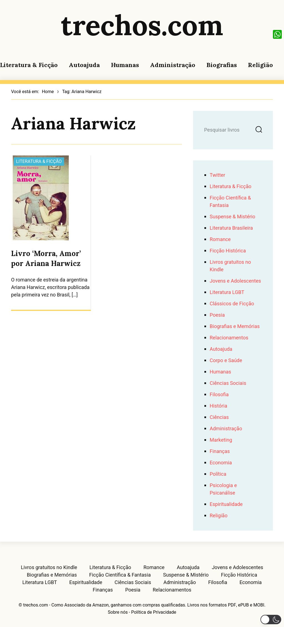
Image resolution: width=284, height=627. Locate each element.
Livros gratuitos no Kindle (49, 567)
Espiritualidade (226, 504)
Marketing (221, 440)
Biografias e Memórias (235, 326)
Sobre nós (118, 612)
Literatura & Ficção (29, 65)
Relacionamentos (229, 338)
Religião (260, 65)
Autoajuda (84, 65)
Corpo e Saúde (226, 360)
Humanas (125, 65)
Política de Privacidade (153, 612)
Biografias (221, 65)
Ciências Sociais (228, 383)
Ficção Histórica (228, 251)
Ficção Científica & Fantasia (120, 575)
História (218, 406)
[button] (270, 619)
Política (218, 474)
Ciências (219, 417)
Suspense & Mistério (232, 217)
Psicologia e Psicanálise (223, 489)
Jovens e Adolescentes (235, 281)
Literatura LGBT (227, 292)
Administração (172, 65)
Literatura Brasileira (231, 228)
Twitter (217, 175)
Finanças (220, 451)
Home (48, 91)
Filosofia (219, 394)
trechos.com (142, 25)
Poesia (217, 315)
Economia (221, 463)
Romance (220, 239)
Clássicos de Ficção (232, 304)
